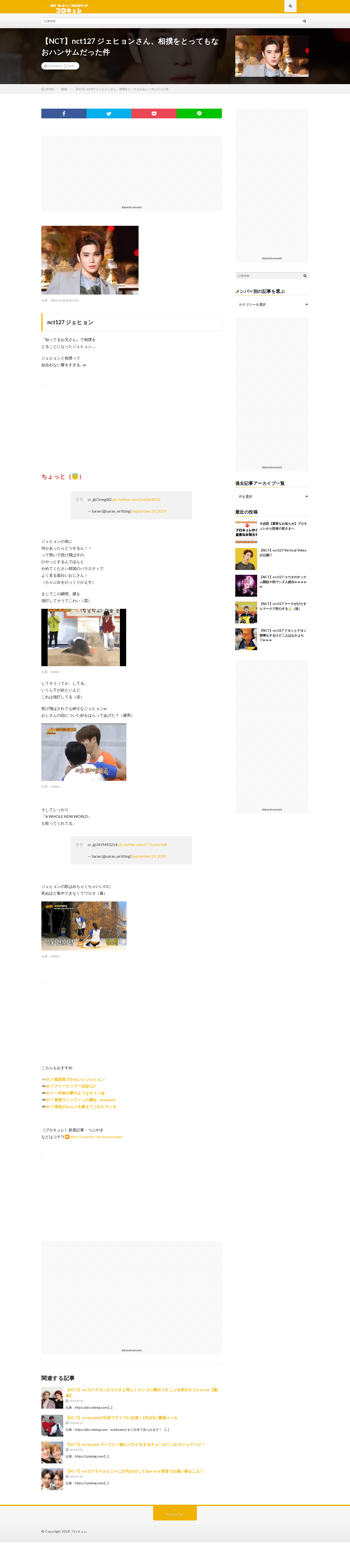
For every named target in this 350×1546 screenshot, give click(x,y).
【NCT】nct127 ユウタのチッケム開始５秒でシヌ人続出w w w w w (283, 585)
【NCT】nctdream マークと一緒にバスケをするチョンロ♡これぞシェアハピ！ (135, 1448)
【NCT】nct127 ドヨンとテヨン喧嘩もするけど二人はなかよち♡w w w (283, 639)
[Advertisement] (131, 173)
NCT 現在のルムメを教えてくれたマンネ (80, 1110)
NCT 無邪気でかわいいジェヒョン (75, 1083)
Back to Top (175, 1518)
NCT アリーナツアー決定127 (70, 1089)
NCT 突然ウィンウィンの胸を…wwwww (80, 1103)
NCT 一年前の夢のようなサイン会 (75, 1096)
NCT (71, 69)
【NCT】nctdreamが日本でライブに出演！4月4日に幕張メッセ (122, 1421)
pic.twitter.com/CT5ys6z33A (142, 848)
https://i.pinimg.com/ (65, 304)
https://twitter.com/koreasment (96, 1140)
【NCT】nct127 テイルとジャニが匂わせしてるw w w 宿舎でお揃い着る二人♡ (135, 1474)
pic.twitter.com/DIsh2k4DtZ (136, 503)
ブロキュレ (79, 1535)
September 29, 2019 (149, 514)
